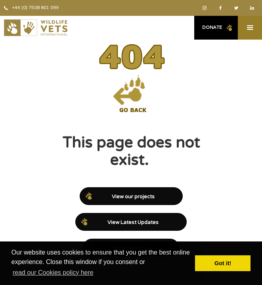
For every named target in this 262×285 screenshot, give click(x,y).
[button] (250, 28)
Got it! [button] (222, 263)
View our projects (133, 197)
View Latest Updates (133, 222)
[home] (33, 28)
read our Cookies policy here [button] (53, 272)
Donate (212, 27)
